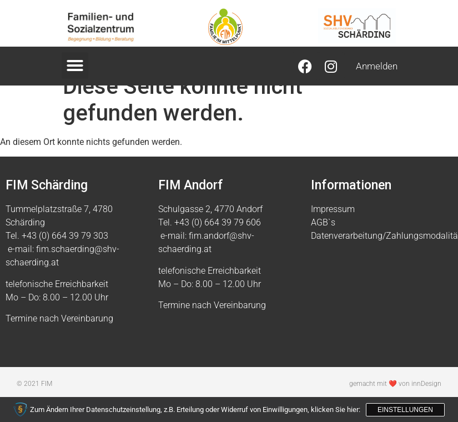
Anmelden (376, 66)
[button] (75, 65)
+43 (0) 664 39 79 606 (217, 246)
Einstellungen (405, 410)
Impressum (333, 233)
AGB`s (323, 246)
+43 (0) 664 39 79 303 (65, 259)
